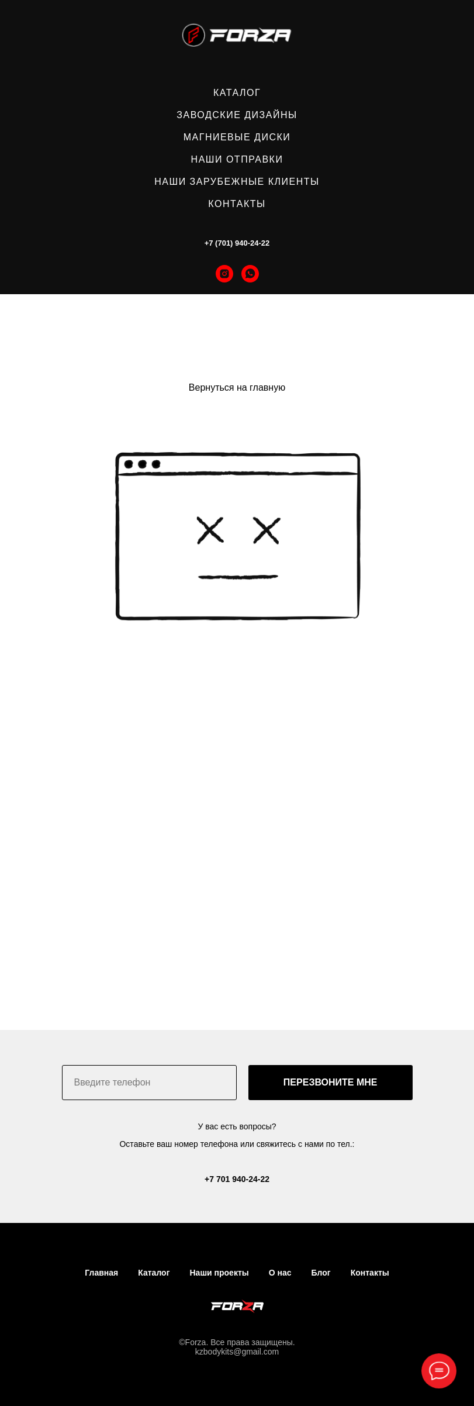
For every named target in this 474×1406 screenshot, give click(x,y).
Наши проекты (218, 1272)
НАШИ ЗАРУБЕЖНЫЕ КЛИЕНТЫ (236, 182)
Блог (321, 1272)
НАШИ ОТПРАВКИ (237, 159)
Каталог (153, 1272)
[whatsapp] (250, 273)
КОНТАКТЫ (236, 204)
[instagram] (224, 273)
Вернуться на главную (237, 387)
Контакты (370, 1272)
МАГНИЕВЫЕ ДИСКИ (237, 137)
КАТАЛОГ (237, 93)
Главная (101, 1272)
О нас (280, 1272)
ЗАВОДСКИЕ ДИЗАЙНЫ (237, 115)
